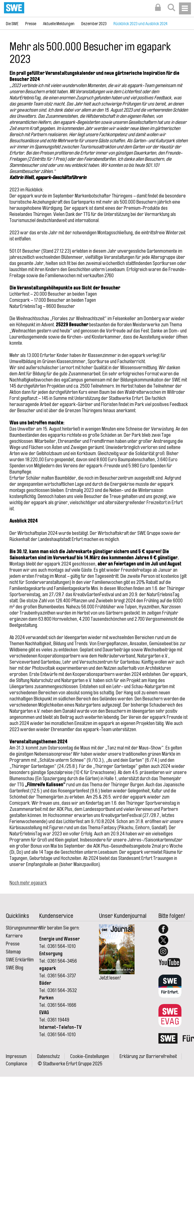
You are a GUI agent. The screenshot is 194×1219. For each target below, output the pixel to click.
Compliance (16, 1064)
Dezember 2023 (94, 23)
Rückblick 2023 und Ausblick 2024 (140, 23)
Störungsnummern (23, 928)
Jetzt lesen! (110, 978)
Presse (30, 23)
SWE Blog (14, 968)
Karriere (14, 936)
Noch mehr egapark (28, 883)
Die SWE (12, 23)
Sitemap (13, 952)
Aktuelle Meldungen (58, 23)
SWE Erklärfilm (20, 960)
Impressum (16, 1056)
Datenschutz (48, 1056)
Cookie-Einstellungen (89, 1056)
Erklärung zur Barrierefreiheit (148, 1056)
